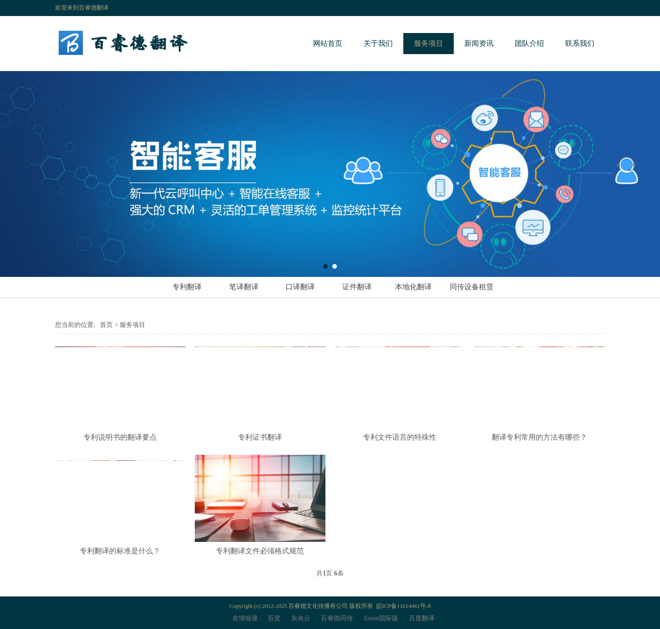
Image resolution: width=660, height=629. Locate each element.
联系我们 (579, 43)
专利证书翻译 (260, 437)
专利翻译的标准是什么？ (120, 551)
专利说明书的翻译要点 (120, 437)
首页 (106, 324)
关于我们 (378, 43)
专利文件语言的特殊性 (399, 437)
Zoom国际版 (380, 618)
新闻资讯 (479, 43)
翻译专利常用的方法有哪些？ (539, 437)
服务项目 (428, 43)
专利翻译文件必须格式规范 (260, 551)
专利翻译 (187, 287)
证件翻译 (357, 287)
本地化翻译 (413, 287)
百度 (274, 618)
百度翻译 (421, 618)
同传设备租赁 (472, 287)
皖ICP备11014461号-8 (403, 606)
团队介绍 (529, 43)
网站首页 (327, 43)
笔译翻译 (243, 287)
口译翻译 (300, 287)
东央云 (300, 618)
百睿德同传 (337, 618)
